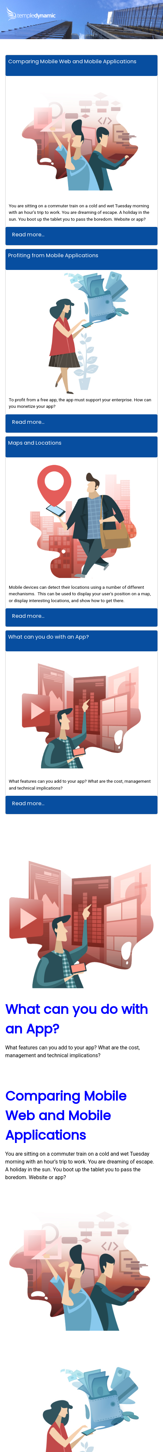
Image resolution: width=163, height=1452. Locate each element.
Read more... (28, 234)
